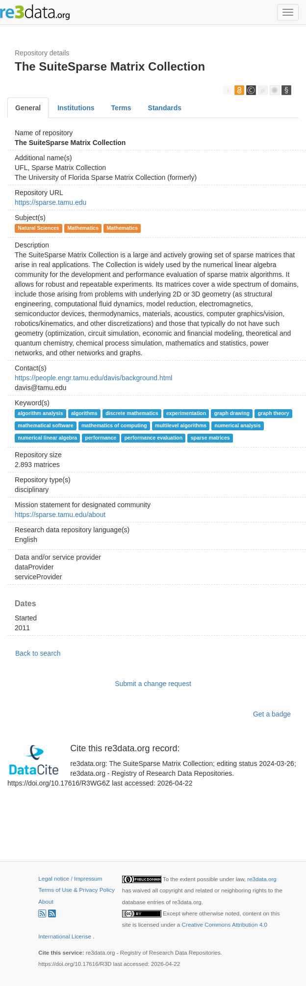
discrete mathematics (131, 413)
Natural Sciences (38, 228)
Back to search (38, 653)
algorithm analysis (40, 413)
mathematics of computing (114, 425)
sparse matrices (210, 438)
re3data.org (262, 879)
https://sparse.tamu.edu (50, 202)
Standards (164, 108)
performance (101, 438)
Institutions (75, 108)
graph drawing (232, 413)
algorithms (84, 413)
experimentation (186, 413)
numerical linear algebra (47, 438)
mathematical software (45, 425)
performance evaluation (153, 438)
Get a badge (272, 714)
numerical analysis (238, 425)
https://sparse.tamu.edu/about (60, 514)
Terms (121, 108)
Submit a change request (153, 684)
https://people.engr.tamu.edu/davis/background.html (93, 378)
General (28, 108)
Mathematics (83, 228)
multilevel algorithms (180, 425)
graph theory (273, 413)
